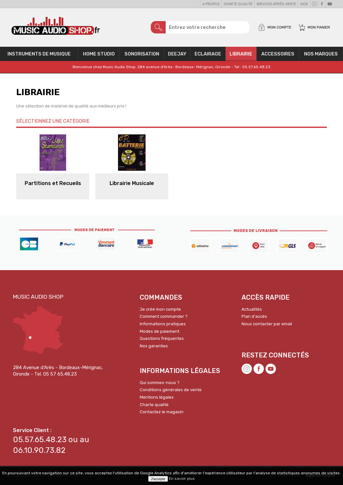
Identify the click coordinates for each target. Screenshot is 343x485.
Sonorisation (141, 54)
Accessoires (277, 54)
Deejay (177, 54)
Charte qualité (238, 4)
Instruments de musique (39, 54)
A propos (210, 4)
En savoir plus (182, 478)
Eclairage (208, 54)
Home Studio (99, 54)
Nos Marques (321, 54)
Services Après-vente (276, 4)
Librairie (241, 54)
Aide (304, 4)
